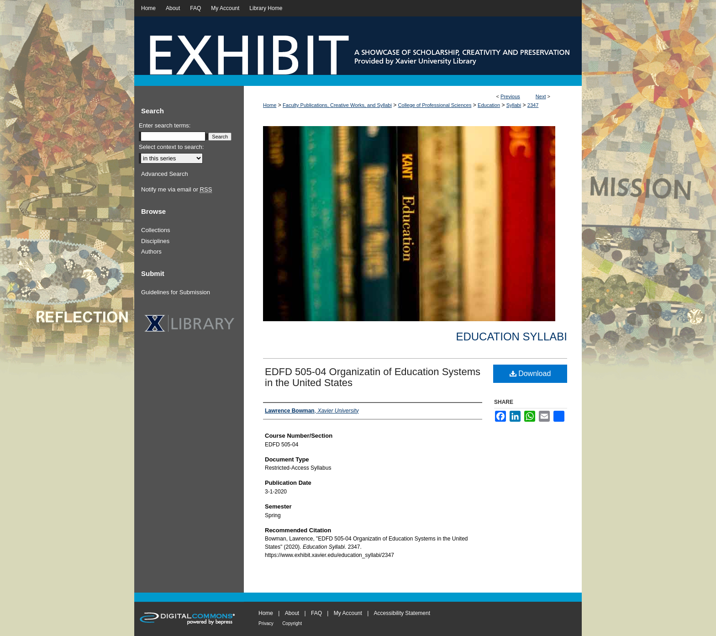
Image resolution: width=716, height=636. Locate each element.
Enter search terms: (164, 125)
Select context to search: (171, 146)
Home (269, 105)
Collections (155, 230)
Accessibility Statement (402, 613)
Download (530, 373)
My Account (348, 613)
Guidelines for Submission (175, 292)
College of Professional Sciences (435, 105)
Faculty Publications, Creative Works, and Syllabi (337, 105)
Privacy (266, 623)
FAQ (316, 613)
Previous (510, 96)
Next (541, 96)
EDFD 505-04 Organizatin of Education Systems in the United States (372, 377)
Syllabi (513, 105)
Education (489, 105)
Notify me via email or (176, 189)
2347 (532, 105)
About (292, 613)
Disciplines (155, 241)
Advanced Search (164, 173)
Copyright (292, 623)
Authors (151, 251)
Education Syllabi (511, 336)
